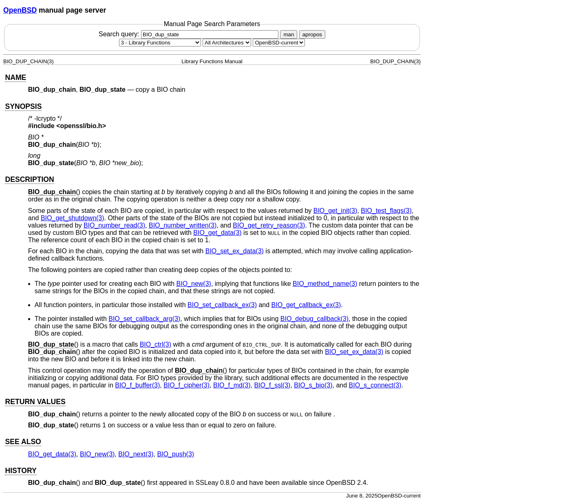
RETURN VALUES (35, 402)
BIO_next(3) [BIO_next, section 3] (135, 454)
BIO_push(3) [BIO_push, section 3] (175, 454)
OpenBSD (20, 10)
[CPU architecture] (227, 42)
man (288, 34)
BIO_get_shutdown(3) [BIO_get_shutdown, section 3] (72, 218)
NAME (15, 77)
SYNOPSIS (23, 106)
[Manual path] (279, 42)
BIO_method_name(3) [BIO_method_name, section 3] (325, 283)
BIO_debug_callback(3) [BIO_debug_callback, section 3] (314, 318)
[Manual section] (160, 42)
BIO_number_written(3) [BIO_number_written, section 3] (182, 225)
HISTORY (20, 471)
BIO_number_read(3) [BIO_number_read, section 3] (114, 225)
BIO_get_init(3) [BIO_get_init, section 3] (335, 210)
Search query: (189, 34)
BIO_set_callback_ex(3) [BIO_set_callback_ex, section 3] (222, 304)
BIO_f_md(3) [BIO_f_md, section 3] (232, 385)
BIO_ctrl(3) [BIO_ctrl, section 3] (155, 344)
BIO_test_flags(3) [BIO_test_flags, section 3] (386, 210)
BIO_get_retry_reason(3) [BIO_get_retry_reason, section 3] (269, 225)
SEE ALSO (23, 442)
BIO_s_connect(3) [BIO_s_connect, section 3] (375, 385)
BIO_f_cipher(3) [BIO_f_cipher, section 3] (186, 385)
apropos (312, 34)
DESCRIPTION (29, 179)
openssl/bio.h (81, 125)
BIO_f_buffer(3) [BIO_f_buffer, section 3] (137, 385)
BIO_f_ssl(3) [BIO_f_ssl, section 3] (272, 385)
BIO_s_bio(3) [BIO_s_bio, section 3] (313, 385)
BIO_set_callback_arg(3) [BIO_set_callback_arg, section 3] (144, 318)
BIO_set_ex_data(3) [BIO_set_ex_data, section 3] (234, 251)
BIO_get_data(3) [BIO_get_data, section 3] (217, 232)
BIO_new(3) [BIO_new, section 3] (194, 283)
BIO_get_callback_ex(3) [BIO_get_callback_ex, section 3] (306, 304)
